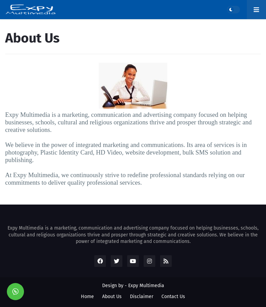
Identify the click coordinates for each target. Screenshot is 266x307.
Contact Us (173, 296)
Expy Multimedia (146, 285)
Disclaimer (141, 296)
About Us (112, 296)
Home (87, 296)
